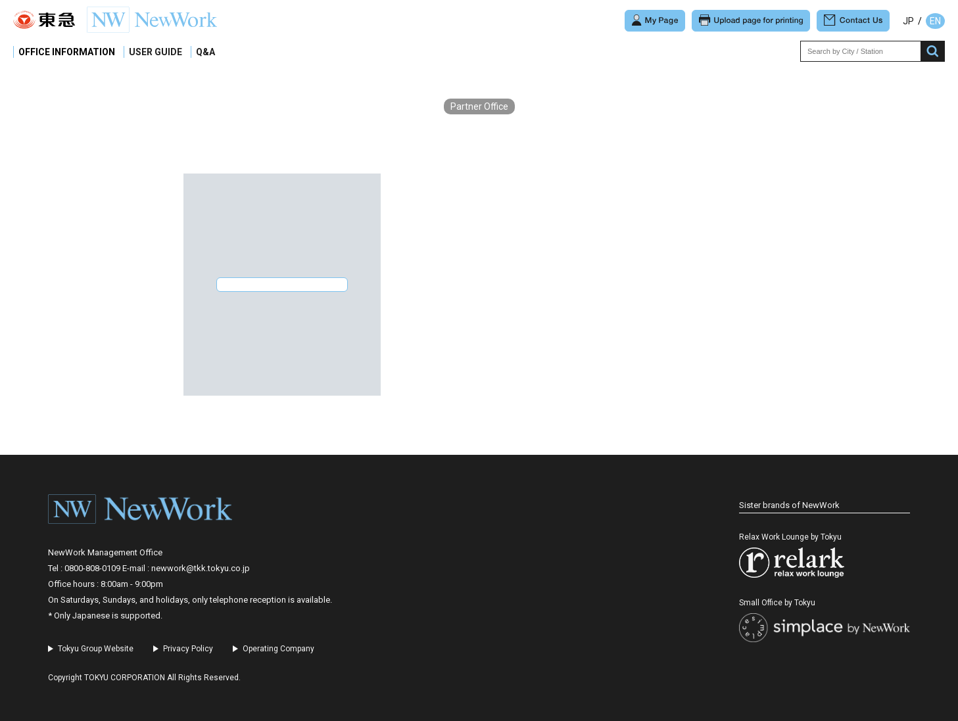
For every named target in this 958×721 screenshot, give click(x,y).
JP (908, 21)
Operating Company (278, 648)
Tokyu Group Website (95, 648)
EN (935, 21)
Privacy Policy (188, 648)
